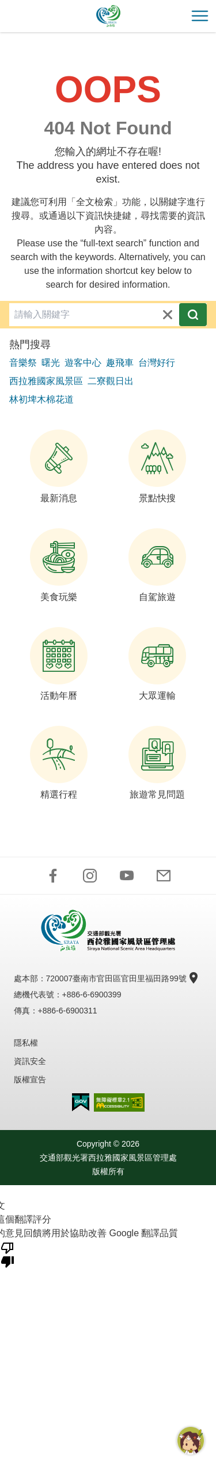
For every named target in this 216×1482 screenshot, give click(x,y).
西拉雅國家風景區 (46, 381)
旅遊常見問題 (157, 762)
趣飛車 (120, 362)
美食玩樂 (59, 565)
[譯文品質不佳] (7, 1254)
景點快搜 (157, 466)
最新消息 (59, 466)
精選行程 (59, 762)
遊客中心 (83, 362)
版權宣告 (30, 1079)
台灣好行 (156, 362)
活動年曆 (59, 664)
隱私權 (26, 1042)
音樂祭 (23, 362)
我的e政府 (80, 1102)
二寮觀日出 (111, 381)
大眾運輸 (157, 664)
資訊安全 (30, 1061)
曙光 (50, 362)
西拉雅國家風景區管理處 (108, 16)
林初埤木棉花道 (41, 399)
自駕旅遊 (157, 565)
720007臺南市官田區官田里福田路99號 (121, 978)
